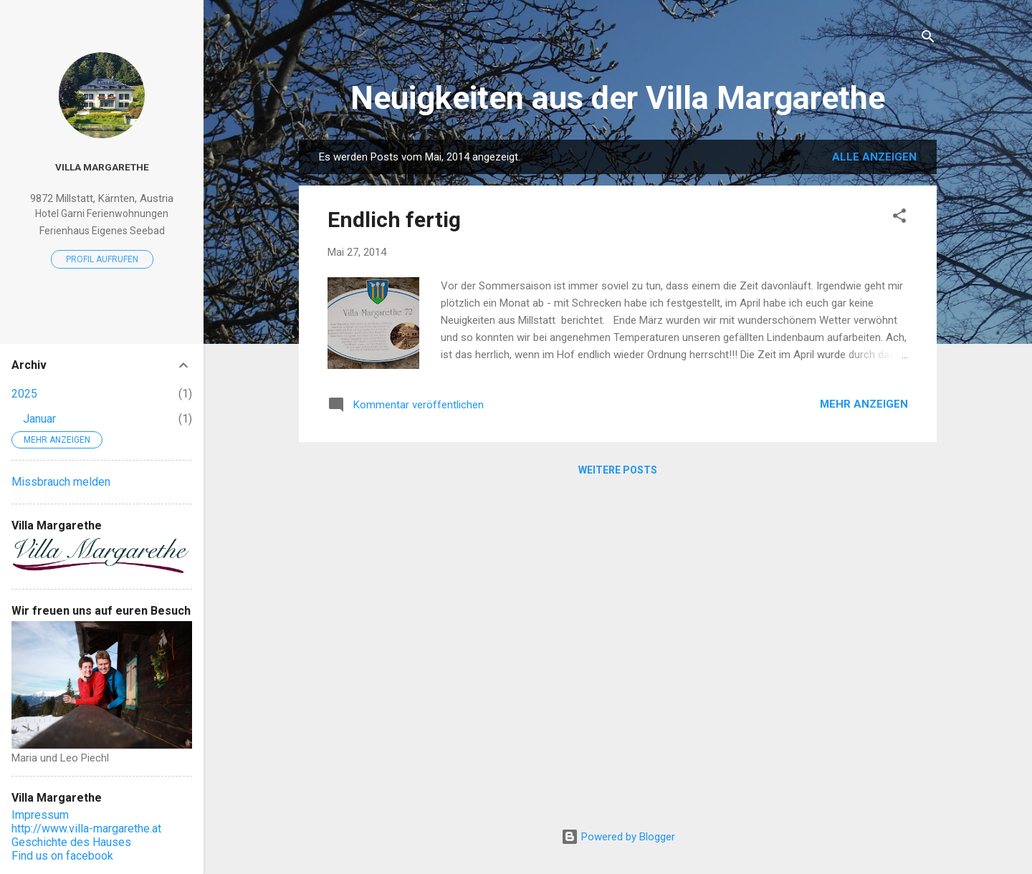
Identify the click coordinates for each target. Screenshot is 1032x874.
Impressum (40, 815)
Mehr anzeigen (864, 404)
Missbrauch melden (60, 482)
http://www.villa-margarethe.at (86, 828)
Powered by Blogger (618, 836)
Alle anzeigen (874, 156)
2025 (24, 393)
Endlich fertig (394, 219)
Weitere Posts (617, 470)
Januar (39, 419)
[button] (899, 218)
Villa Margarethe (102, 167)
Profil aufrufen (102, 259)
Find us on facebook (62, 856)
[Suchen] (928, 39)
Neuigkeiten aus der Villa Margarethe (617, 98)
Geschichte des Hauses (71, 842)
